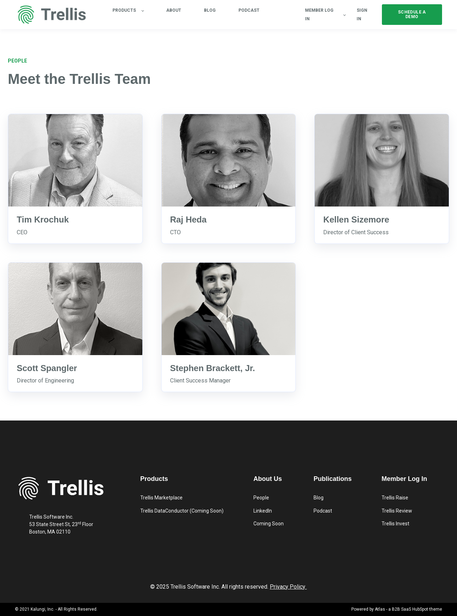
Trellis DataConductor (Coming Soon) (182, 511)
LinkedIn (262, 511)
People (261, 497)
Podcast (323, 511)
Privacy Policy (287, 586)
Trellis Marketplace (161, 497)
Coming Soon (268, 523)
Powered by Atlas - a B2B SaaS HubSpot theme (396, 609)
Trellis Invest (395, 523)
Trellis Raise (395, 497)
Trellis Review (397, 511)
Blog (319, 497)
